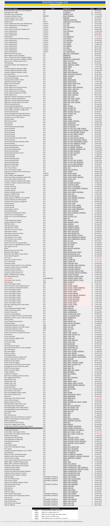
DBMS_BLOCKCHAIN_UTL (71, 254)
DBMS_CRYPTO (68, 319)
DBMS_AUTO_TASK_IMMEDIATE (73, 209)
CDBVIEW (66, 18)
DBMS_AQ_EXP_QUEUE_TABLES (73, 138)
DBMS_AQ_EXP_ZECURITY (71, 145)
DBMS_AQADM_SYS (69, 109)
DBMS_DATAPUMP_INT (70, 345)
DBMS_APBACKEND (69, 80)
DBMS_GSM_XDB (68, 505)
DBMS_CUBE (67, 330)
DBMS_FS (66, 460)
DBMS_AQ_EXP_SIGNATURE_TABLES (75, 139)
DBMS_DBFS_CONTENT (70, 360)
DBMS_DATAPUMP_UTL (70, 347)
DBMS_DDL (66, 375)
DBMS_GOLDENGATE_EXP (71, 473)
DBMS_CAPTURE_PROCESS (71, 269)
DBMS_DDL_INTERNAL (70, 377)
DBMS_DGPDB (67, 392)
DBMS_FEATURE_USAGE (71, 437)
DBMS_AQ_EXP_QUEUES (71, 136)
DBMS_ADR (66, 68)
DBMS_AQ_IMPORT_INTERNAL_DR (74, 149)
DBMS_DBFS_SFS (68, 368)
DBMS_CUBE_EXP (68, 336)
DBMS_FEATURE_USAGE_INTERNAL (74, 441)
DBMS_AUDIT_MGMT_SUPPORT (73, 177)
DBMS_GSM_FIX (68, 488)
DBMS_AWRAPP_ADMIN (70, 222)
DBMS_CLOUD (67, 284)
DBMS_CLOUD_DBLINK (70, 293)
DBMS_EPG (66, 422)
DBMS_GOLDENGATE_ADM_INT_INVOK (76, 469)
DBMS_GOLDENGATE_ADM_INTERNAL (75, 467)
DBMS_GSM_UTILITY (70, 501)
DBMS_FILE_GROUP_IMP (71, 447)
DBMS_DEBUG (67, 379)
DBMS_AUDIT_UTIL (69, 179)
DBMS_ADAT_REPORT (70, 63)
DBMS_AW (66, 218)
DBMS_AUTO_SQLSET (70, 199)
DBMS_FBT (66, 435)
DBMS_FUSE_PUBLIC (69, 463)
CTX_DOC (66, 35)
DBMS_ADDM (67, 66)
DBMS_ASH (66, 168)
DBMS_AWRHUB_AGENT (71, 226)
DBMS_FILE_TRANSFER (70, 448)
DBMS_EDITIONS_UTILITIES (72, 420)
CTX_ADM (66, 23)
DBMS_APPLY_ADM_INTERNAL (73, 87)
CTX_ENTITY (67, 38)
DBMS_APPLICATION (69, 81)
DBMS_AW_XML (68, 246)
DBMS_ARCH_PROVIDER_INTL (73, 166)
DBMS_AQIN (67, 117)
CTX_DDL (66, 33)
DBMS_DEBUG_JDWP (69, 381)
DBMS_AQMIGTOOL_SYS (71, 124)
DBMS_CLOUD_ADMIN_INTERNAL (74, 287)
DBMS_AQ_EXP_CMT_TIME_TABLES (74, 128)
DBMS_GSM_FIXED (69, 490)
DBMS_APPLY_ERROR (70, 91)
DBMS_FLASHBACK (69, 452)
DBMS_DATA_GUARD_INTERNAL (73, 351)
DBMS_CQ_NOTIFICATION (71, 316)
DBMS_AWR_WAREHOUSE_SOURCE (74, 239)
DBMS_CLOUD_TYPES (70, 304)
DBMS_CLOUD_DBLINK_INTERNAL (74, 295)
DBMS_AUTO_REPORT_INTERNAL (74, 198)
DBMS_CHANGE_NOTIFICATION (73, 276)
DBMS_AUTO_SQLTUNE (70, 201)
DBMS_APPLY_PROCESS (70, 95)
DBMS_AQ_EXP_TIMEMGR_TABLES (74, 143)
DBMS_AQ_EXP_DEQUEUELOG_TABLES (75, 130)
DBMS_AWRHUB (68, 224)
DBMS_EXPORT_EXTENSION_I (72, 428)
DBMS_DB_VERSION (69, 374)
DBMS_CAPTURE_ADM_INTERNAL (74, 265)
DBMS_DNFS (67, 413)
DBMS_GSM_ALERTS (69, 477)
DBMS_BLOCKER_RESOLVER (72, 256)
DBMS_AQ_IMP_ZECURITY (71, 153)
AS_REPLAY (67, 12)
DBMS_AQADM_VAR (69, 113)
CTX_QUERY (67, 44)
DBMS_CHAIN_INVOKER (71, 274)
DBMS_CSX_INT (68, 327)
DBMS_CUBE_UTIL (69, 342)
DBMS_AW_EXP (68, 241)
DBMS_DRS (66, 415)
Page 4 (36, 516)
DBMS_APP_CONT (68, 96)
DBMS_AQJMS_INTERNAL (71, 121)
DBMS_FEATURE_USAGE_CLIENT (73, 439)
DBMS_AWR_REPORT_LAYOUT (73, 235)
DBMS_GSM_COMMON (70, 480)
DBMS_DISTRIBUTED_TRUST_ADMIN (75, 402)
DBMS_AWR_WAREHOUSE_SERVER (74, 237)
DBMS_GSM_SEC (68, 497)
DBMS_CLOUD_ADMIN (70, 286)
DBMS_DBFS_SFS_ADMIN (71, 370)
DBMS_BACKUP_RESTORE (71, 248)
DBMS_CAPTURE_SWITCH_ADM (73, 271)
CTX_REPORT (67, 46)
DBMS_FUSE (67, 462)
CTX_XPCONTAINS (69, 51)
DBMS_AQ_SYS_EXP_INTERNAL (73, 162)
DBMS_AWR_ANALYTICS (71, 231)
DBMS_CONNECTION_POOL (72, 314)
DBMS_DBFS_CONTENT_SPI (72, 364)
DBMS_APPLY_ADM (69, 85)
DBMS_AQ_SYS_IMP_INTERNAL (73, 164)
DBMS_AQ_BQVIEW (69, 126)
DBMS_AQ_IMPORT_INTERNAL (73, 147)
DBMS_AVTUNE (68, 214)
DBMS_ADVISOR (68, 76)
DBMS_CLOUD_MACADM (71, 299)
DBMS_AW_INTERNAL (70, 242)
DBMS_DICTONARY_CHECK (72, 394)
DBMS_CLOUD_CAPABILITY (72, 289)
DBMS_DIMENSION (69, 396)
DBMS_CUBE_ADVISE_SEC (71, 334)
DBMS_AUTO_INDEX (69, 190)
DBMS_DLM (67, 404)
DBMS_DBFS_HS (68, 366)
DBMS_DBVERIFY (68, 372)
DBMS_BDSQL (67, 250)
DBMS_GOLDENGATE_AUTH (72, 471)
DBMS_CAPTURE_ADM (70, 263)
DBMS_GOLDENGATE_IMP (71, 475)
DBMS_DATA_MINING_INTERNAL (73, 355)
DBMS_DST (66, 417)
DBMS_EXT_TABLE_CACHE (71, 432)
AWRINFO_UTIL (68, 14)
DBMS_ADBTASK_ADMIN (71, 65)
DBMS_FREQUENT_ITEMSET (72, 458)
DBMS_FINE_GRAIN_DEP (71, 450)
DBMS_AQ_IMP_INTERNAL (71, 151)
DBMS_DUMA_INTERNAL (71, 419)
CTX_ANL (66, 25)
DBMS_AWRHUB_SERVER (71, 227)
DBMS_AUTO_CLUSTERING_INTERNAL (75, 188)
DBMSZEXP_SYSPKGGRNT (71, 59)
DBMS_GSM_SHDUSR (70, 499)
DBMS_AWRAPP (68, 220)
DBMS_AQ (66, 104)
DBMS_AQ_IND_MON (69, 154)
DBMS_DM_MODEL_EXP (71, 407)
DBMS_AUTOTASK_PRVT (71, 184)
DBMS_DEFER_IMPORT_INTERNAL (74, 385)
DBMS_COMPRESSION (70, 312)
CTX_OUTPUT (67, 42)
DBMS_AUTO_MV (68, 194)
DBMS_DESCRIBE (68, 387)
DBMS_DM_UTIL (68, 411)
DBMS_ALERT (67, 78)
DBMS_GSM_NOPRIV (69, 493)
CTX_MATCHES (68, 40)
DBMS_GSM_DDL (68, 486)
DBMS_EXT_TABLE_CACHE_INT (73, 433)
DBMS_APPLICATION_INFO (71, 83)
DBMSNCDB (67, 57)
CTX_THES (66, 48)
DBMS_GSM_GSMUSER (70, 492)
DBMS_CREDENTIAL (69, 317)
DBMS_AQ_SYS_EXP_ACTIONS (72, 160)
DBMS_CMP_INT (68, 308)
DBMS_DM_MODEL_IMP (70, 409)
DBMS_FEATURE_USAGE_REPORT (74, 443)
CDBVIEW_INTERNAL (70, 20)
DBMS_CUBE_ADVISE (70, 332)
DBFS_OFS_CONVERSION (71, 53)
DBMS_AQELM (67, 115)
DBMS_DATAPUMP (69, 344)
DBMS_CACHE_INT (69, 261)
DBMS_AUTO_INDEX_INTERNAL (73, 192)
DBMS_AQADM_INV (69, 108)
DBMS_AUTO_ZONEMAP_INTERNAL (74, 212)
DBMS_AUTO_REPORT (70, 196)
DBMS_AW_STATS (68, 244)
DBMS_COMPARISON (69, 310)
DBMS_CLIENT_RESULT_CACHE (73, 280)
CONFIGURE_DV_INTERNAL (72, 21)
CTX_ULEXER (67, 50)
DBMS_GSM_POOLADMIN (71, 495)
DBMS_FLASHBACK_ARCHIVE (72, 454)
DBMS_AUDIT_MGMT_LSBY (72, 175)
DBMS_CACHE (67, 257)
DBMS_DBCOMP (68, 359)
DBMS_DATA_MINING (70, 353)
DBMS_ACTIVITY (68, 61)
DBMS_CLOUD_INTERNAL (71, 297)
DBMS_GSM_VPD (68, 503)
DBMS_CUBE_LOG (69, 338)
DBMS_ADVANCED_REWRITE (72, 74)
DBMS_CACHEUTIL (69, 259)
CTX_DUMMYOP (68, 36)
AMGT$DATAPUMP (69, 10)
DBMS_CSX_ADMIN (69, 325)
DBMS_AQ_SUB (68, 158)
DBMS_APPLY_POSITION (71, 93)
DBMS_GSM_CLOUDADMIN (71, 478)
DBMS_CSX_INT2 (68, 329)
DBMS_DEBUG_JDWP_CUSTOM (73, 383)
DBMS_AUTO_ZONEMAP (71, 211)
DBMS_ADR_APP (68, 70)
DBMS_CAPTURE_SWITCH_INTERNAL (75, 272)
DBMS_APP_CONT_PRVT (71, 100)
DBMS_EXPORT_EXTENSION (72, 426)
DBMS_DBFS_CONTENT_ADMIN (73, 362)
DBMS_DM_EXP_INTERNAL (71, 405)
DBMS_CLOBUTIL (68, 282)
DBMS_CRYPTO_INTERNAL (71, 323)
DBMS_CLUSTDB (68, 306)
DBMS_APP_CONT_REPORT (71, 102)
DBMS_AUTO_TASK (69, 203)
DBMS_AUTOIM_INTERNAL (71, 183)
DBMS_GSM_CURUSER (70, 482)
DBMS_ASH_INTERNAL (70, 169)
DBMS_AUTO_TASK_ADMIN (72, 205)
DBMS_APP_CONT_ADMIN (71, 98)
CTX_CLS (66, 29)
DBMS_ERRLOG (68, 424)
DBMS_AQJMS (67, 119)
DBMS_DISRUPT (68, 400)
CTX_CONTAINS (68, 31)
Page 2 (36, 512)
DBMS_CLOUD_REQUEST (71, 301)
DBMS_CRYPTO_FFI (69, 321)
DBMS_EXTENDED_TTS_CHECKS (73, 430)
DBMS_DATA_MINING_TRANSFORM (74, 357)
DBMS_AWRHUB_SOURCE (71, 229)
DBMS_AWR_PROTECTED (71, 233)
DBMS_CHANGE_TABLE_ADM (72, 278)
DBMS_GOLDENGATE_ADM (71, 465)
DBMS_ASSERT (68, 171)
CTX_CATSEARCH (68, 27)
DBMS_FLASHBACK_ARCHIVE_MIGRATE (76, 456)
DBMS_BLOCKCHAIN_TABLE (72, 252)
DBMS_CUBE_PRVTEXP (70, 340)
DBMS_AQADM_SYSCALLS (71, 111)
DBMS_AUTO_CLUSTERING (71, 186)
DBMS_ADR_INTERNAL (70, 72)
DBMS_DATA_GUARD (70, 349)
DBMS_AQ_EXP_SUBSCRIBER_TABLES (75, 141)
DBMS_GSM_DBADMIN (70, 484)
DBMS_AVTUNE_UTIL (70, 216)
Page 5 (36, 518)
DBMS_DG (66, 390)
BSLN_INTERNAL (68, 16)
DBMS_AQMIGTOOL (69, 123)
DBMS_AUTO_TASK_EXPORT (72, 207)
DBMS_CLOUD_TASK (69, 302)
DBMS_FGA (66, 445)
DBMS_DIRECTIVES (69, 398)
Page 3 (36, 514)
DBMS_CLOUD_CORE (70, 291)
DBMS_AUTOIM (68, 181)
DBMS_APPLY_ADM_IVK (71, 89)
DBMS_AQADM (68, 106)
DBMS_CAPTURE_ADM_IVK (72, 267)
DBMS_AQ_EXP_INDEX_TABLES (73, 134)
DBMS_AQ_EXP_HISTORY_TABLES (74, 132)
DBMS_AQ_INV (68, 156)
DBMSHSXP (66, 55)
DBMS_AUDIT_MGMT (70, 173)
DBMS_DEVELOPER (69, 389)
